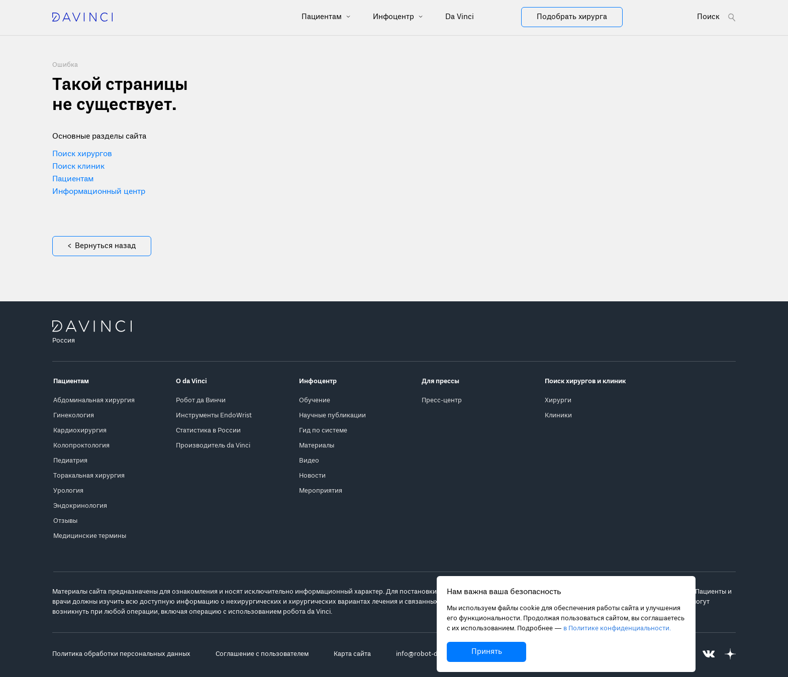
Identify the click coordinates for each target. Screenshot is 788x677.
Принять (486, 652)
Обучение (314, 400)
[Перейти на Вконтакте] (709, 654)
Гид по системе (323, 430)
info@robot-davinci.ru (429, 654)
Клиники (558, 415)
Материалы (316, 445)
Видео (309, 461)
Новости (312, 476)
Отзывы (65, 521)
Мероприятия (320, 491)
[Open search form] (716, 17)
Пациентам (323, 17)
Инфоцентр (394, 17)
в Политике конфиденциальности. (617, 628)
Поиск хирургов (82, 154)
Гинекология (73, 415)
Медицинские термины (89, 536)
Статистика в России (208, 430)
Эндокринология (80, 506)
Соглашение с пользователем (262, 654)
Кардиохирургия (80, 430)
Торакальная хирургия (89, 476)
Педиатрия (70, 461)
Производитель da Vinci (213, 445)
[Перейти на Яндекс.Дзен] (730, 654)
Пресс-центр (442, 400)
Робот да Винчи (201, 400)
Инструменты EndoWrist (214, 415)
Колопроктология (81, 445)
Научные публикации (332, 415)
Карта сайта (352, 654)
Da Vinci (459, 17)
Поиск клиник (78, 167)
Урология (68, 491)
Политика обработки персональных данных (121, 654)
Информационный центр (98, 192)
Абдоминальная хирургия (94, 400)
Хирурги (558, 400)
